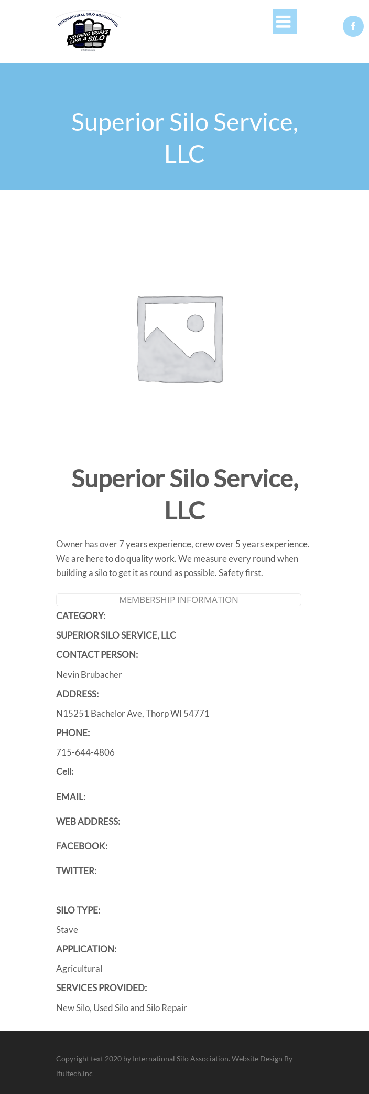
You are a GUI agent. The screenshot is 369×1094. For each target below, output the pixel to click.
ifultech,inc (74, 1073)
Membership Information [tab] (178, 599)
